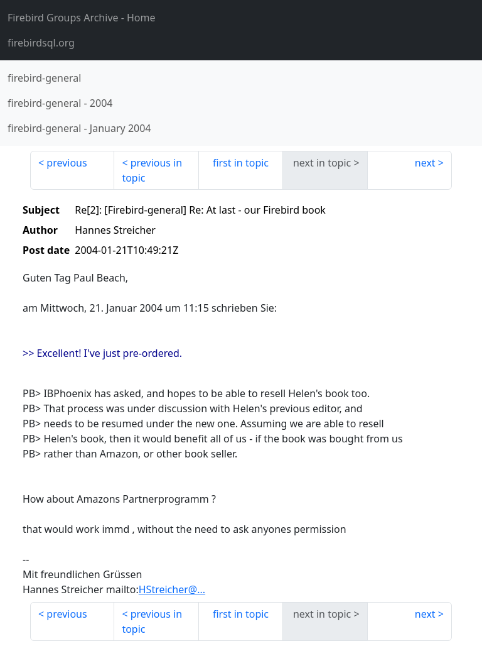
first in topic (241, 163)
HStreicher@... (172, 589)
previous (66, 163)
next (425, 163)
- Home (82, 18)
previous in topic (152, 170)
